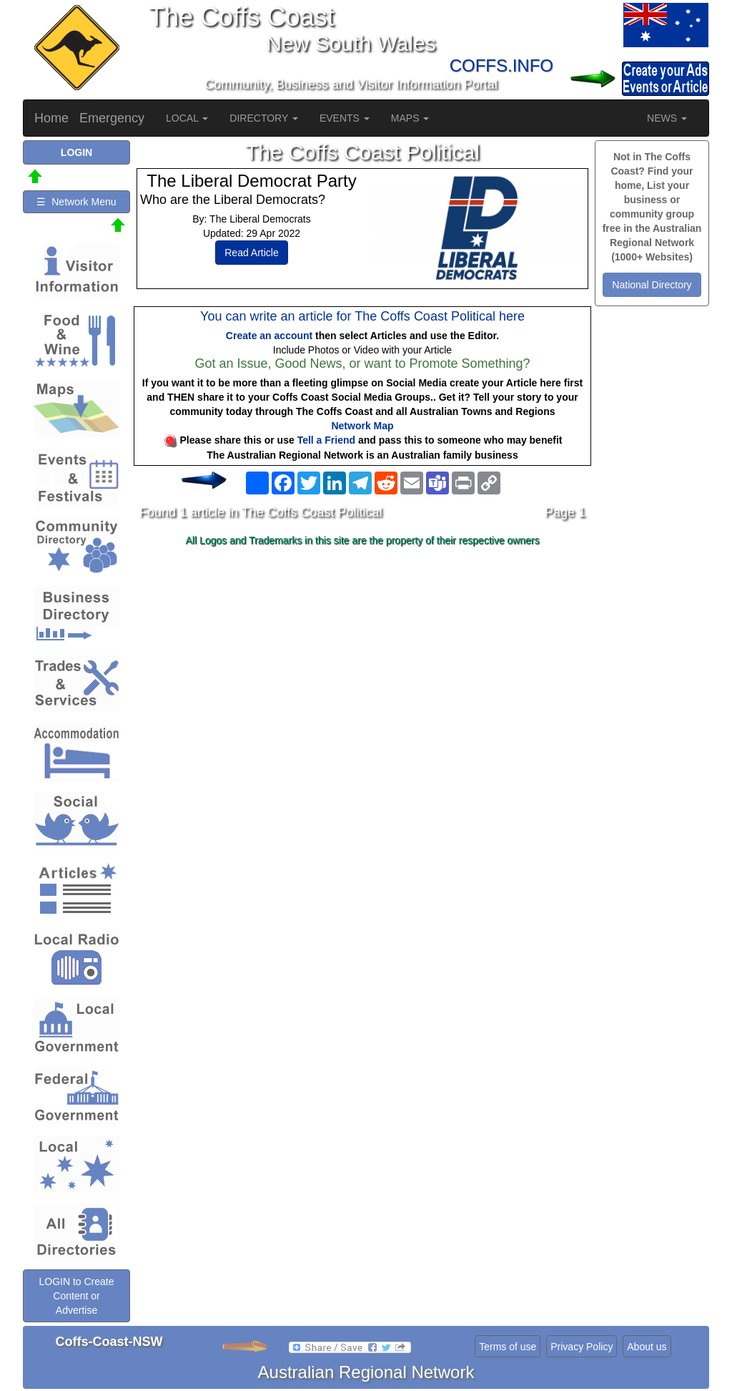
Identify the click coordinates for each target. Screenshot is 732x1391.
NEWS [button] (667, 118)
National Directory (651, 285)
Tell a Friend (326, 440)
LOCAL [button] (187, 118)
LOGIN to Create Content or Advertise (76, 1296)
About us (646, 1346)
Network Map (362, 425)
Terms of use (507, 1346)
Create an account (269, 335)
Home (51, 118)
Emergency (111, 118)
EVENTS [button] (345, 118)
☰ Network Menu (76, 202)
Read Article (251, 252)
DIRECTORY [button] (263, 118)
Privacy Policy (581, 1346)
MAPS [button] (410, 118)
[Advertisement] (362, 665)
